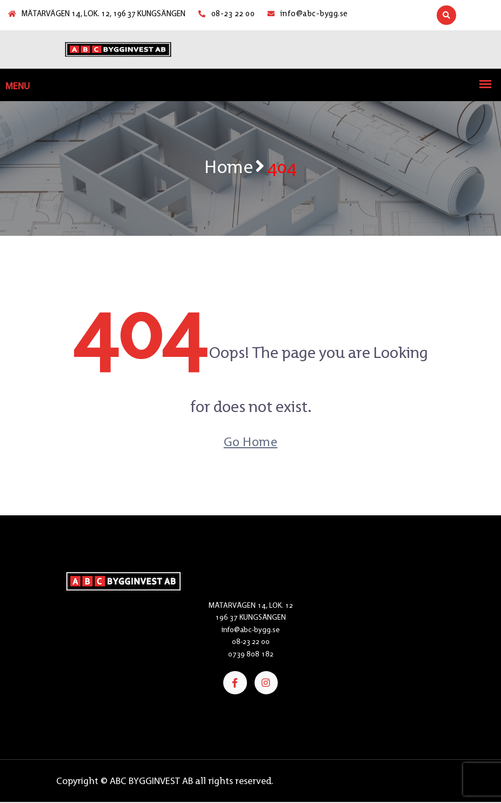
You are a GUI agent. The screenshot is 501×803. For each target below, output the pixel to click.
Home (228, 166)
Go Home (251, 441)
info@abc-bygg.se (308, 13)
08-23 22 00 (226, 13)
